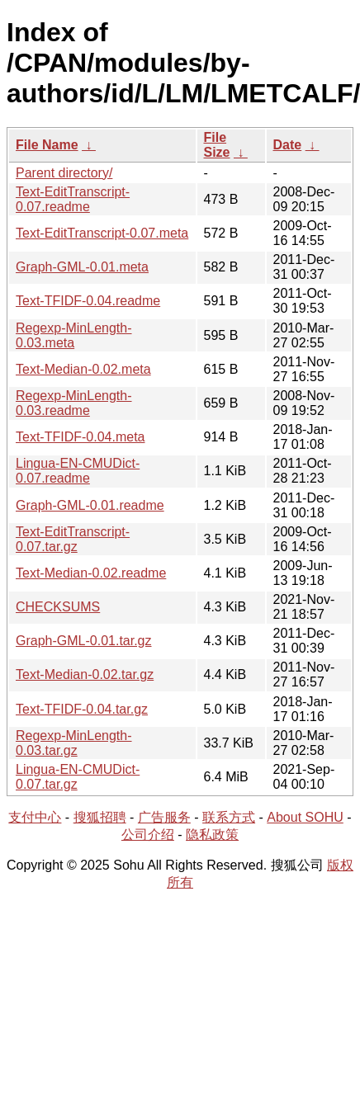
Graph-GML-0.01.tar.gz (84, 641)
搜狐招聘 (99, 817)
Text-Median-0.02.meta (83, 369)
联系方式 (228, 817)
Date (287, 145)
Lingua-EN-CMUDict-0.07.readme (78, 470)
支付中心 (34, 817)
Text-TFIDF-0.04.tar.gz (82, 709)
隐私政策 (212, 835)
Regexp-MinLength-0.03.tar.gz (74, 743)
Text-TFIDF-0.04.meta (80, 437)
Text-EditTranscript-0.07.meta (102, 233)
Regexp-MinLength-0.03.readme (74, 403)
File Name (47, 145)
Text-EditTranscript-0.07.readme (73, 199)
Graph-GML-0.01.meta (82, 267)
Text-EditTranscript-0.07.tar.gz (73, 539)
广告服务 (164, 817)
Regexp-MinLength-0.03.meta (74, 335)
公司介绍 (147, 835)
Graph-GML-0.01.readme (90, 505)
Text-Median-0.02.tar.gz (85, 674)
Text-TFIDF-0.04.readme (88, 301)
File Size (217, 144)
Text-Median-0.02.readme (91, 573)
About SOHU (305, 817)
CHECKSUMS (58, 607)
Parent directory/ (64, 173)
